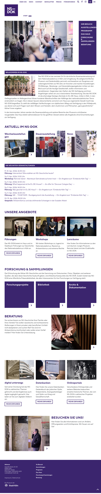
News (31, 2)
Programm (86, 31)
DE (90, 2)
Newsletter (49, 2)
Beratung (86, 45)
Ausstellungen (89, 27)
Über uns (23, 2)
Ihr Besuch (86, 24)
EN (94, 2)
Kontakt (38, 2)
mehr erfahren (75, 256)
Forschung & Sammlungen (44, 475)
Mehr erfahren (13, 253)
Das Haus (85, 34)
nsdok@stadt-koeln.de (11, 473)
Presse (58, 2)
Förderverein (69, 2)
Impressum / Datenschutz (12, 478)
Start (25, 16)
